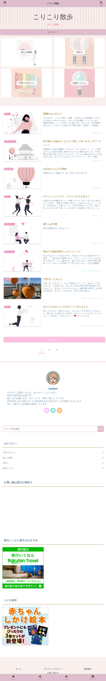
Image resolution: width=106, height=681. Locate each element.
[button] (101, 429)
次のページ (54, 339)
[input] (53, 429)
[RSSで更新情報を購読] (59, 411)
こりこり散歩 (53, 3)
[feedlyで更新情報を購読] (53, 411)
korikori (53, 389)
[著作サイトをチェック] (46, 411)
